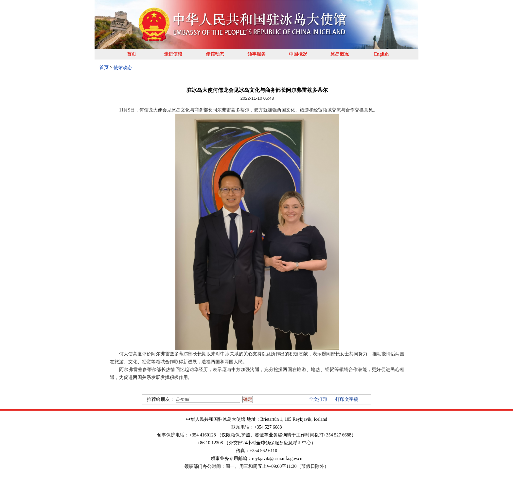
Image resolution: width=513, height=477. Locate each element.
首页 (131, 54)
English (381, 54)
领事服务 (256, 54)
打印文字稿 (346, 399)
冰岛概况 (339, 54)
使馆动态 (215, 54)
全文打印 (318, 399)
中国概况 (298, 54)
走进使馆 (173, 54)
